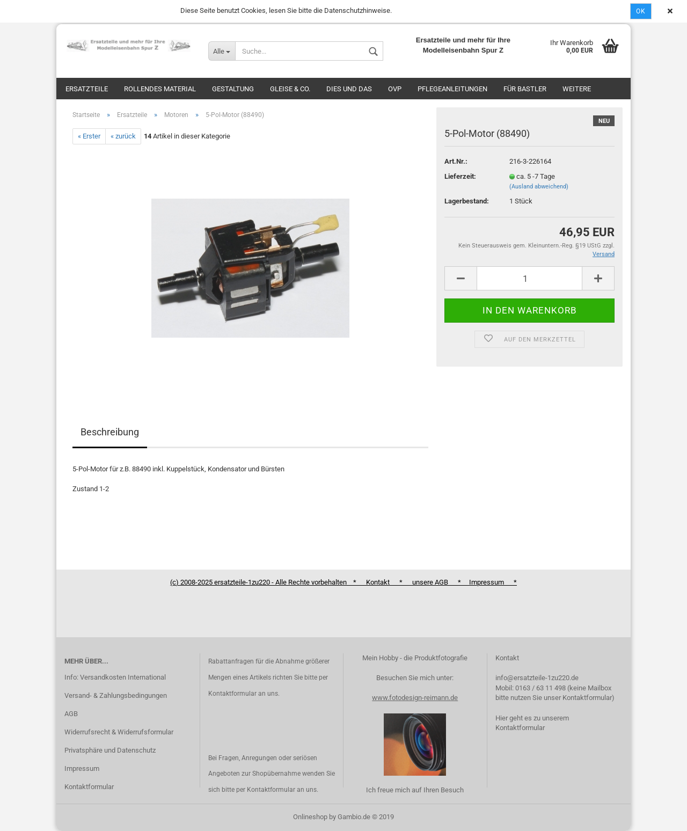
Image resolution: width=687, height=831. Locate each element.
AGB (71, 714)
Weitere (576, 89)
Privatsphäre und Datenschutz (110, 750)
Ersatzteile (86, 89)
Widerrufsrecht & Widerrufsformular (118, 732)
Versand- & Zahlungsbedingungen (115, 695)
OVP (394, 89)
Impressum (81, 768)
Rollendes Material (160, 89)
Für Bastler (524, 89)
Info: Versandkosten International (115, 677)
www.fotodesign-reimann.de (415, 698)
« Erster (89, 136)
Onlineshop (310, 817)
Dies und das (349, 89)
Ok (641, 11)
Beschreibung (110, 432)
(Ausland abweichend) (538, 186)
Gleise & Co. (290, 89)
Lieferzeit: (460, 176)
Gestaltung (233, 89)
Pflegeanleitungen (452, 89)
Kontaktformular (89, 787)
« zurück (123, 136)
